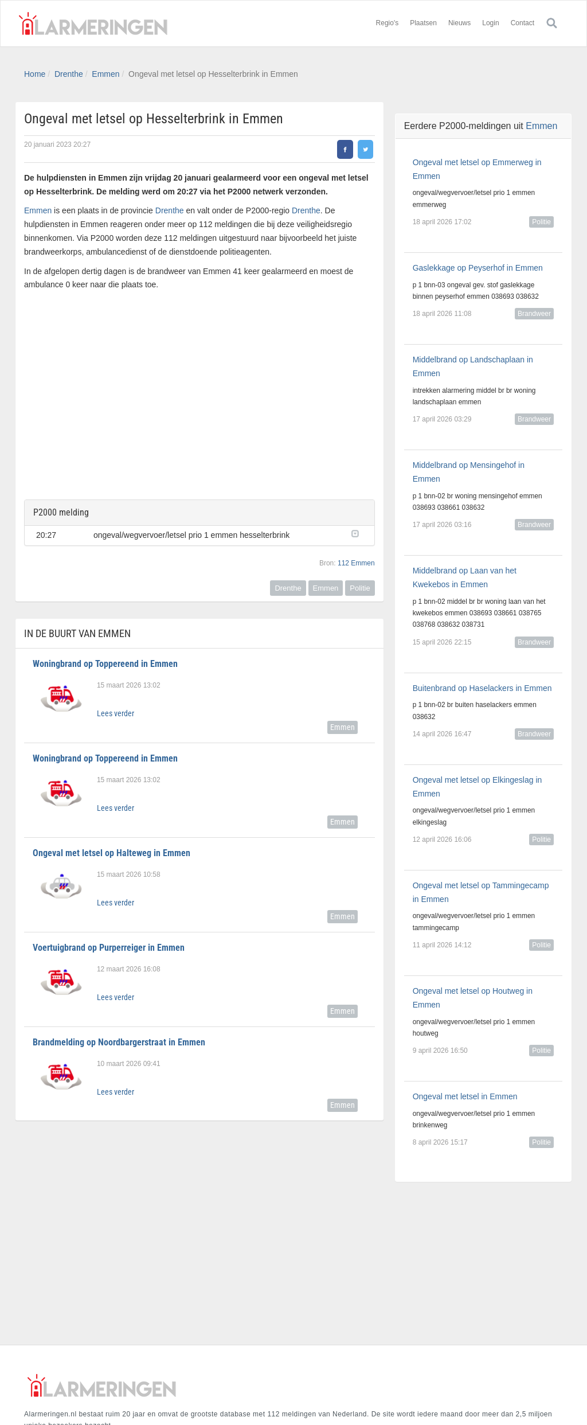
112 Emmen (356, 563)
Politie (360, 588)
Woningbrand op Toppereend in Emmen (105, 663)
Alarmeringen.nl (92, 23)
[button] (357, 533)
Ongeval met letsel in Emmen (465, 1096)
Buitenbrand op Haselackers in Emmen (482, 688)
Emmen (105, 74)
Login (490, 23)
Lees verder (115, 713)
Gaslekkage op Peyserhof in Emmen (478, 267)
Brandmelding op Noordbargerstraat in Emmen (119, 1042)
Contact (522, 23)
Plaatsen (423, 23)
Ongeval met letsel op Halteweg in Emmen (111, 853)
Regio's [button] (387, 23)
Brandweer (534, 314)
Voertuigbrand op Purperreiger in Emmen (109, 947)
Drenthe (68, 74)
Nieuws (459, 23)
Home (34, 74)
